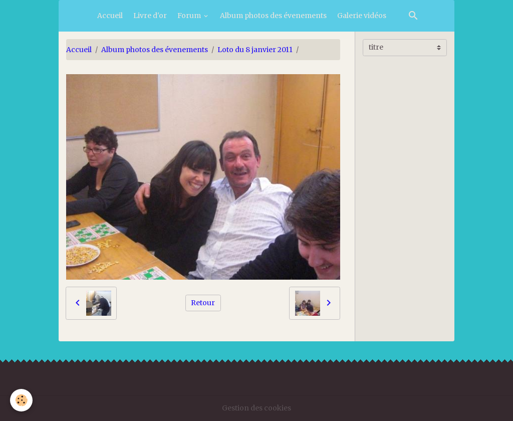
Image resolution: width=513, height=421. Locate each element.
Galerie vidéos (361, 15)
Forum (189, 15)
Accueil (110, 15)
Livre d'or (150, 15)
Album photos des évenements (273, 15)
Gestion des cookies (256, 407)
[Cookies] (21, 400)
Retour (203, 302)
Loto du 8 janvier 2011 (255, 49)
